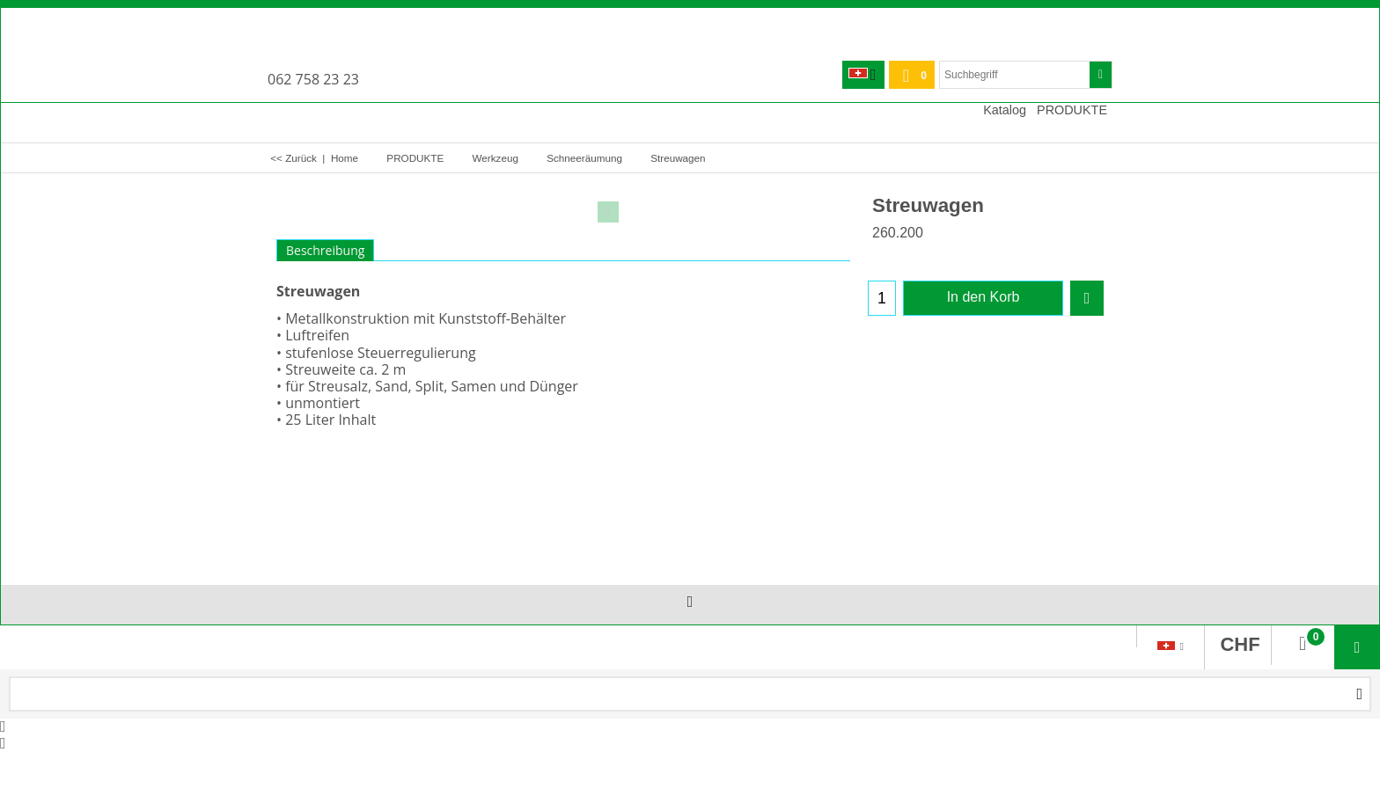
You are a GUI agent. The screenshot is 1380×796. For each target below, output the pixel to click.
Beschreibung (325, 250)
